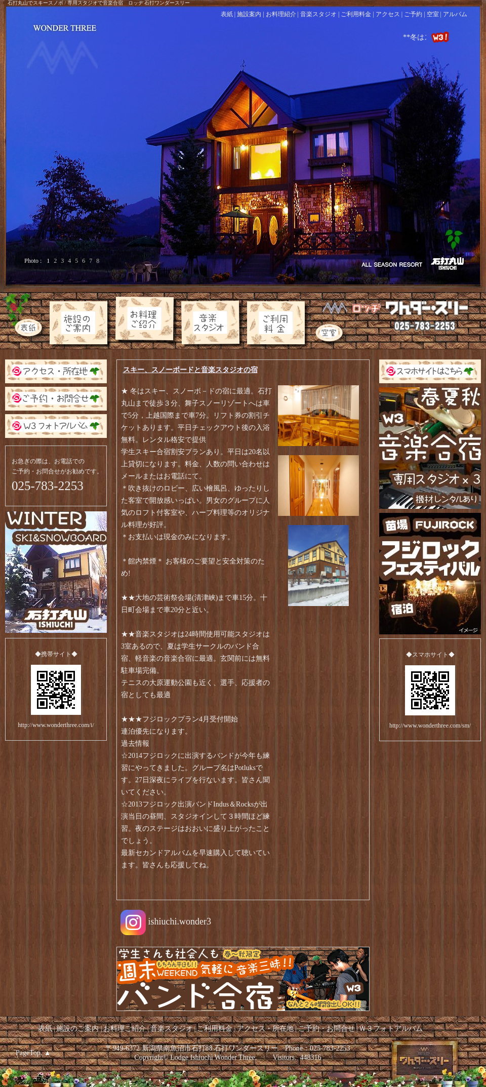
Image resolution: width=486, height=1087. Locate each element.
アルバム (455, 14)
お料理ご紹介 (124, 1028)
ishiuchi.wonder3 (165, 922)
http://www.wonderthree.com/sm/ (430, 725)
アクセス (388, 14)
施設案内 (249, 14)
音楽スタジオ (318, 14)
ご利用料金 (356, 14)
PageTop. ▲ (33, 1053)
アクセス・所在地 (266, 1028)
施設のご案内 (78, 1028)
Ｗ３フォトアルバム (391, 1028)
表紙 (227, 14)
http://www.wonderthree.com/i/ (56, 725)
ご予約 (413, 14)
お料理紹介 (281, 14)
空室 (433, 14)
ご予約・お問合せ (326, 1028)
